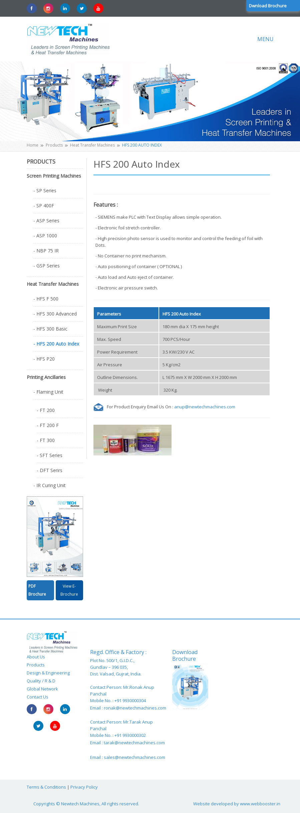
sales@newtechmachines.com (134, 757)
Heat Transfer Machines (92, 145)
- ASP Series (46, 220)
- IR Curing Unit (49, 485)
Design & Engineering (48, 673)
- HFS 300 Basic (50, 329)
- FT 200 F (48, 425)
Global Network (42, 689)
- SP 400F (43, 205)
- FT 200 (46, 410)
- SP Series (44, 190)
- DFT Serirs (49, 470)
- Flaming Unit (48, 392)
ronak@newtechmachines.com (135, 708)
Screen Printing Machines (54, 176)
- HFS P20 (44, 359)
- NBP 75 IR (46, 250)
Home (32, 145)
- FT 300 (46, 440)
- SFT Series (49, 455)
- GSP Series (46, 265)
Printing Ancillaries (46, 377)
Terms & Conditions (46, 787)
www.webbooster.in (260, 804)
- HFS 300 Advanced (55, 314)
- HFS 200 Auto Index (56, 344)
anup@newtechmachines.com (204, 407)
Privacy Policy (84, 787)
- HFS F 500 (45, 298)
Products (54, 145)
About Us (36, 657)
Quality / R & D (41, 681)
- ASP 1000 (45, 235)
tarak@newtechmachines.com (134, 743)
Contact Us (37, 697)
